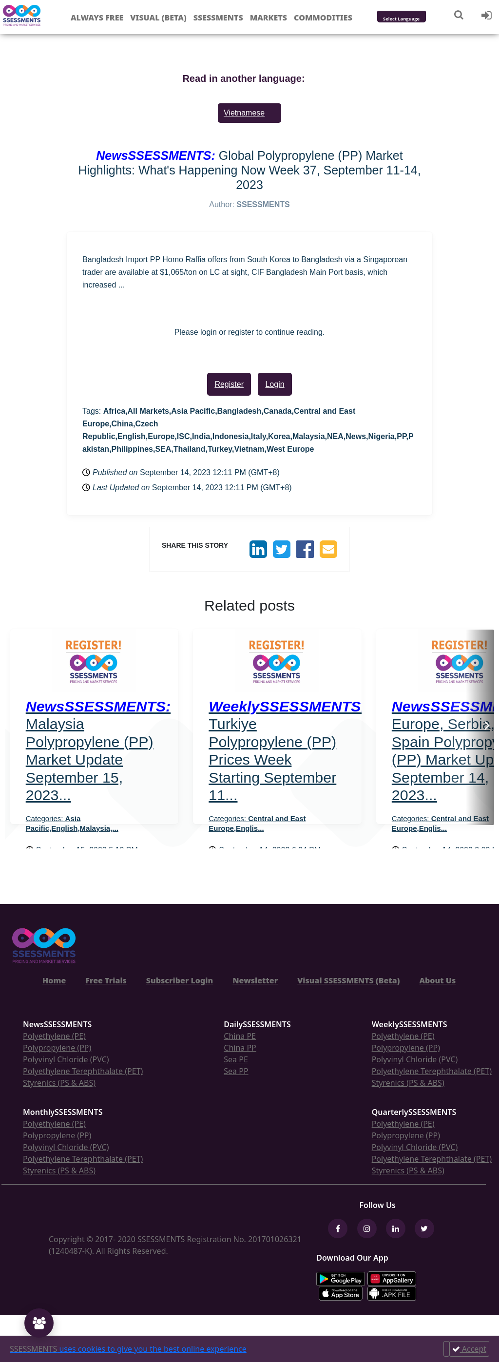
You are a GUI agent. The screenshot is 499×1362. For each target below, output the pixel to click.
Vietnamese (244, 113)
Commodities (323, 17)
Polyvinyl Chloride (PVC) (66, 1059)
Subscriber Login (179, 980)
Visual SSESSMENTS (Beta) (348, 980)
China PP (240, 1047)
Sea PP (236, 1071)
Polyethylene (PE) (54, 1036)
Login (274, 384)
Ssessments (218, 17)
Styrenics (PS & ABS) (59, 1082)
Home (54, 980)
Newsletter (255, 980)
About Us (437, 980)
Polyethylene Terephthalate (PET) (83, 1071)
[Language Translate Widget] (414, 19)
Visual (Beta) (158, 17)
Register (229, 384)
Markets (268, 17)
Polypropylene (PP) (57, 1047)
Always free (97, 17)
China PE (240, 1036)
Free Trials (106, 980)
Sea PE (236, 1059)
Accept (469, 1348)
